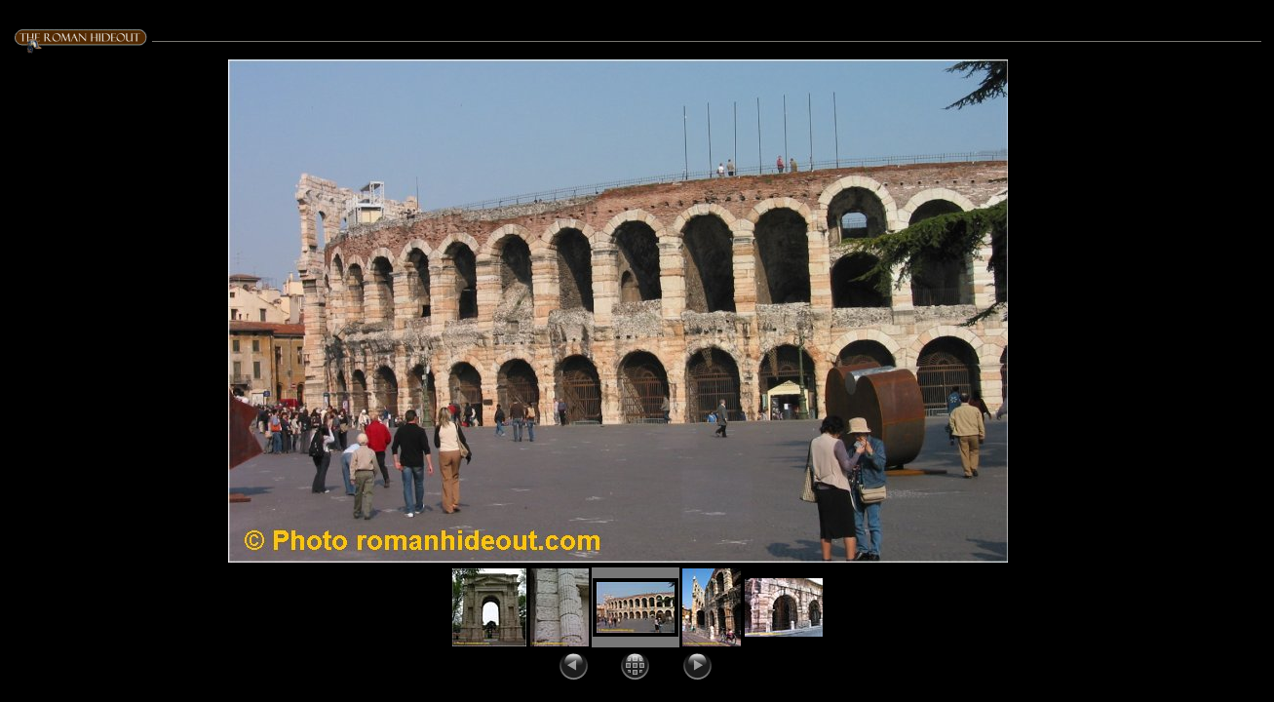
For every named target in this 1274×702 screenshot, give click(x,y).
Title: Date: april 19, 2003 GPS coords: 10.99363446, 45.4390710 (1134, 111)
